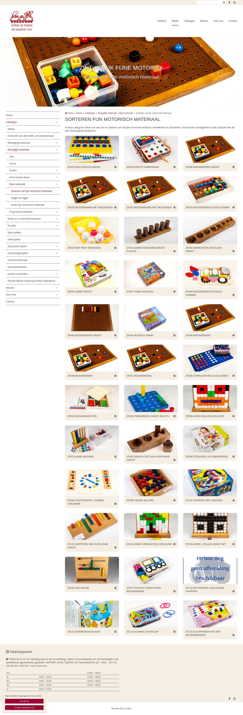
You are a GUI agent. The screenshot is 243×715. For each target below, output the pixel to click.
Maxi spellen (14, 232)
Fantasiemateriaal (17, 260)
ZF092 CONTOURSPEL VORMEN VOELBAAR (86, 502)
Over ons (218, 20)
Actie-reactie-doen (19, 177)
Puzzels (12, 225)
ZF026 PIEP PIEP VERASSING (84, 247)
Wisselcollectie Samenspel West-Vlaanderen (31, 280)
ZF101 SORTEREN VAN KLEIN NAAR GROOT (88, 546)
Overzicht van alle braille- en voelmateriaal (31, 135)
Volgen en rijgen (20, 197)
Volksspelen (14, 239)
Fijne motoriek (17, 184)
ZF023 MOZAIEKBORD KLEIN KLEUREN (208, 207)
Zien (11, 156)
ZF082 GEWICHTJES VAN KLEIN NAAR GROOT (148, 458)
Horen (12, 163)
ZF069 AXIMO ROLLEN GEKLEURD (205, 416)
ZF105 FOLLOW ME (78, 588)
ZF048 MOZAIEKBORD (198, 335)
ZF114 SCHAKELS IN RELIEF (143, 631)
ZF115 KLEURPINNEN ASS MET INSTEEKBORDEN (203, 633)
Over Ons (11, 294)
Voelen (13, 170)
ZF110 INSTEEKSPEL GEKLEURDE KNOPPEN (205, 590)
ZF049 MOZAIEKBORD (80, 375)
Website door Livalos (121, 708)
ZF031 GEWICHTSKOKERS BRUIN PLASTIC (146, 249)
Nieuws (204, 20)
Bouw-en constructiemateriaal (24, 218)
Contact (232, 20)
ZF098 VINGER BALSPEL (140, 500)
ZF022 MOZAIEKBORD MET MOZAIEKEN (149, 207)
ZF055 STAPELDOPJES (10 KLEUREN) (207, 375)
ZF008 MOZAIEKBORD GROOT (203, 167)
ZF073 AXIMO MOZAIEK (81, 456)
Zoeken (223, 3)
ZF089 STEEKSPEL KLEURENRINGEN (207, 456)
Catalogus (189, 20)
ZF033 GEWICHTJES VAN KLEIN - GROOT (204, 249)
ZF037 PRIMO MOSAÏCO (140, 291)
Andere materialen (18, 273)
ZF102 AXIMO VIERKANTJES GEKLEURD (149, 544)
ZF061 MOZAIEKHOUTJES (82, 416)
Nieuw (11, 128)
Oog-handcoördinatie (21, 211)
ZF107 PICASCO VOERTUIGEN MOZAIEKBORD (144, 590)
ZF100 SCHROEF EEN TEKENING (204, 500)
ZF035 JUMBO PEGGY (80, 291)
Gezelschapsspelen (18, 253)
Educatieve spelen (17, 246)
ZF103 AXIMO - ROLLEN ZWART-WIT (206, 544)
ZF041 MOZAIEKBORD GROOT (85, 335)
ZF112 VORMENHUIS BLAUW (84, 631)
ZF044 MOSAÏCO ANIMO (140, 335)
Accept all (24, 701)
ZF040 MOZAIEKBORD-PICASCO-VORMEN (204, 293)
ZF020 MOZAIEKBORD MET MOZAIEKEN (90, 207)
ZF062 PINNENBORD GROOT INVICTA (148, 416)
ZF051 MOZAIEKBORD (139, 375)
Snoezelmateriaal (17, 267)
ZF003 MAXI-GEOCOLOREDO (84, 167)
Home (175, 20)
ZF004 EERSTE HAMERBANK (143, 167)
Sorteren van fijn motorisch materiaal (31, 191)
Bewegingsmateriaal (19, 142)
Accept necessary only (24, 707)
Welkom (162, 20)
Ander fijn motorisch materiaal (27, 204)
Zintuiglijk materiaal (18, 149)
